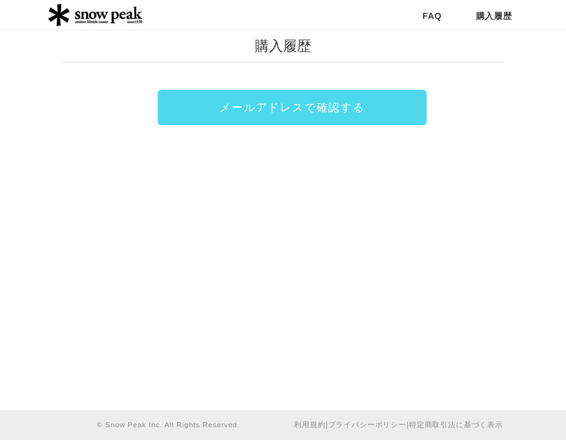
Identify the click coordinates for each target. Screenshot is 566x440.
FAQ (431, 16)
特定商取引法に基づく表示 (456, 424)
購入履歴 (494, 16)
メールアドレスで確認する (292, 107)
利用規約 (309, 424)
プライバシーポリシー (367, 424)
